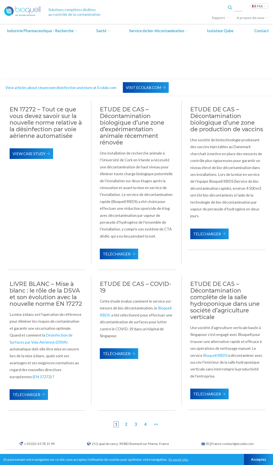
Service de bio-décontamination (156, 30)
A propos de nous (250, 18)
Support (218, 18)
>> (156, 424)
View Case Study (29, 153)
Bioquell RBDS (215, 355)
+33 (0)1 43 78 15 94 (39, 444)
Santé (101, 30)
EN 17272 (42, 376)
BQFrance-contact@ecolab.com (230, 444)
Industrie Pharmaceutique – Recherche (40, 30)
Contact (261, 30)
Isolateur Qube (220, 30)
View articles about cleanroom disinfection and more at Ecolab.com (60, 87)
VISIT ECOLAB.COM (143, 87)
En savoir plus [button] (178, 459)
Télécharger (117, 254)
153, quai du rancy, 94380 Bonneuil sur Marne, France (130, 444)
